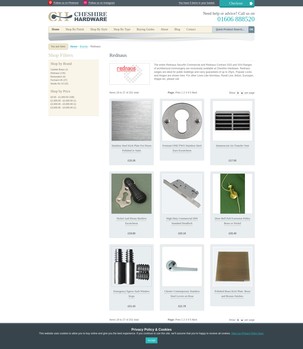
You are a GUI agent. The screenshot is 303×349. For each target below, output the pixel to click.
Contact (191, 29)
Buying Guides (145, 29)
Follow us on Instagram (102, 2)
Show (232, 92)
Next (194, 92)
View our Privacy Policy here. (247, 333)
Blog (177, 29)
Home (55, 29)
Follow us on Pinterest (66, 2)
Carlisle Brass (57, 69)
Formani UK (56, 80)
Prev (178, 92)
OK (251, 29)
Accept (151, 340)
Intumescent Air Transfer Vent (232, 145)
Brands (84, 46)
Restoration (56, 76)
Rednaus (55, 73)
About (164, 29)
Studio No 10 (57, 83)
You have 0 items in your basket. (197, 2)
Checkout (236, 3)
